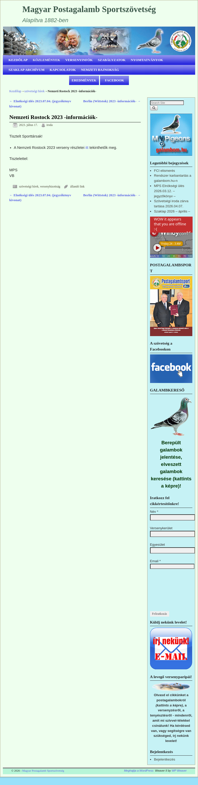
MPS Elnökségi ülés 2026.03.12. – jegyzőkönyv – (169, 191)
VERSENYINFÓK (79, 60)
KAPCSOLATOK (63, 70)
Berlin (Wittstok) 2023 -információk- (112, 101)
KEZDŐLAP (18, 60)
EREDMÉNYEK (84, 80)
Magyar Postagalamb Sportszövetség (89, 9)
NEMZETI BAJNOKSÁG (100, 70)
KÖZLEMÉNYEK (46, 60)
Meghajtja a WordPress (138, 770)
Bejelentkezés (164, 759)
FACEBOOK (114, 80)
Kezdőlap (15, 91)
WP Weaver (179, 770)
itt (87, 148)
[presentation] (171, 592)
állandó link (77, 186)
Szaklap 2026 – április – (172, 211)
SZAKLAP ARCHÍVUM (27, 70)
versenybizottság (50, 186)
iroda (49, 125)
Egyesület (157, 545)
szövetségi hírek (34, 91)
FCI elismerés (164, 171)
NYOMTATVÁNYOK (147, 60)
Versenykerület (161, 528)
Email (155, 561)
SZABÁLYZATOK (112, 60)
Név (154, 512)
